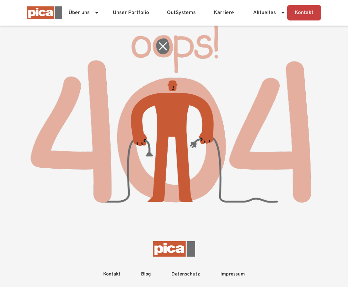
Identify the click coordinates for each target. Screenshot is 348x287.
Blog (146, 274)
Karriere (224, 13)
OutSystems (181, 13)
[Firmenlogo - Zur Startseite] (44, 12)
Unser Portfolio (131, 13)
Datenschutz (185, 274)
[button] (82, 12)
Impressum (232, 274)
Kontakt (304, 13)
